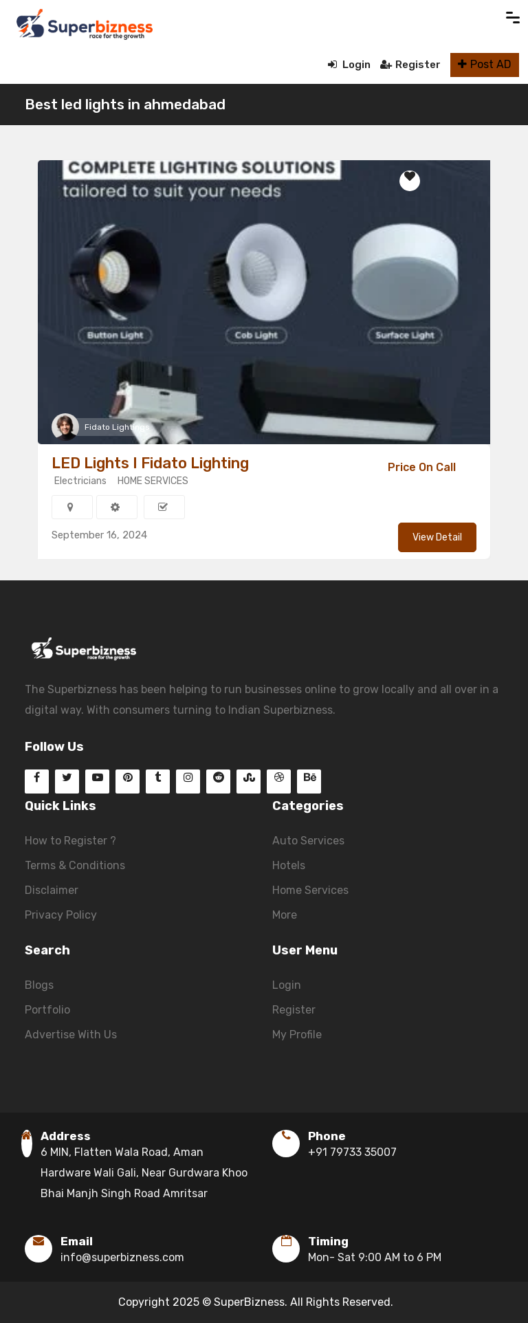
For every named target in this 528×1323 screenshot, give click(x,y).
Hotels (288, 865)
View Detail (437, 537)
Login (349, 64)
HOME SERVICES (153, 481)
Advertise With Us (71, 1034)
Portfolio (47, 1009)
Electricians (80, 481)
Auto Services (308, 840)
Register (410, 64)
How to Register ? (70, 840)
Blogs (39, 985)
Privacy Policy (61, 914)
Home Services (310, 890)
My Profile (297, 1034)
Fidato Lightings (117, 427)
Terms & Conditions (75, 865)
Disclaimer (51, 890)
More (284, 914)
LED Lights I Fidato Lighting (150, 463)
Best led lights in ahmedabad (125, 104)
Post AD (485, 64)
